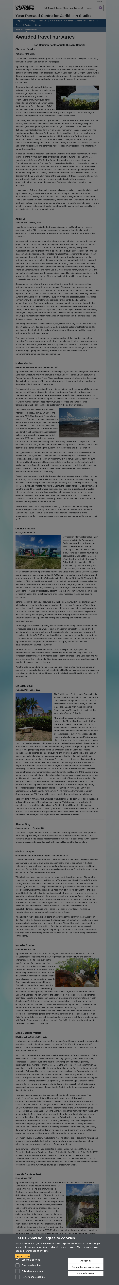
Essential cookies (28, 1259)
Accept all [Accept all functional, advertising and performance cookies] (86, 1260)
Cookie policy (23, 1256)
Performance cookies (30, 1277)
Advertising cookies (29, 1271)
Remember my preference (86, 1267)
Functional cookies (29, 1265)
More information (86, 1273)
